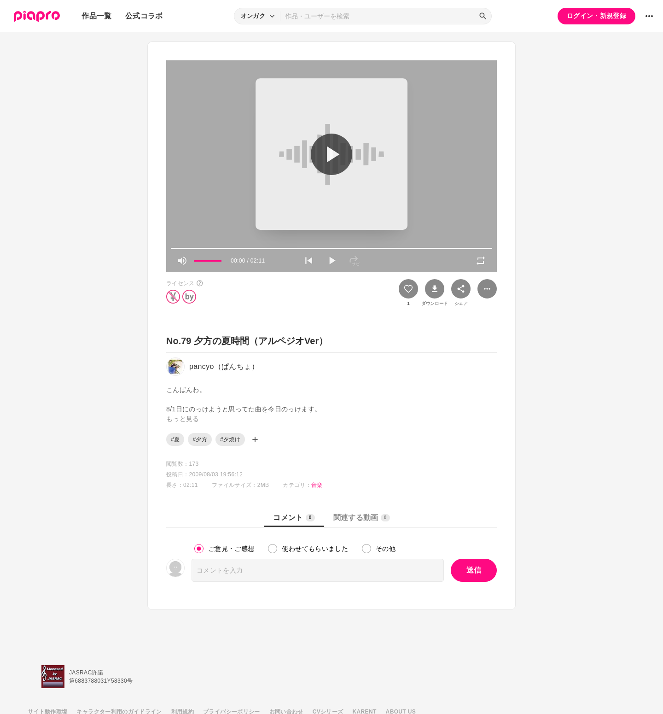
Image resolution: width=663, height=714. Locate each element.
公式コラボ (144, 16)
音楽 (317, 485)
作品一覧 (96, 16)
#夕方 (199, 439)
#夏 (175, 439)
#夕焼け (230, 439)
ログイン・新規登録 (596, 15)
